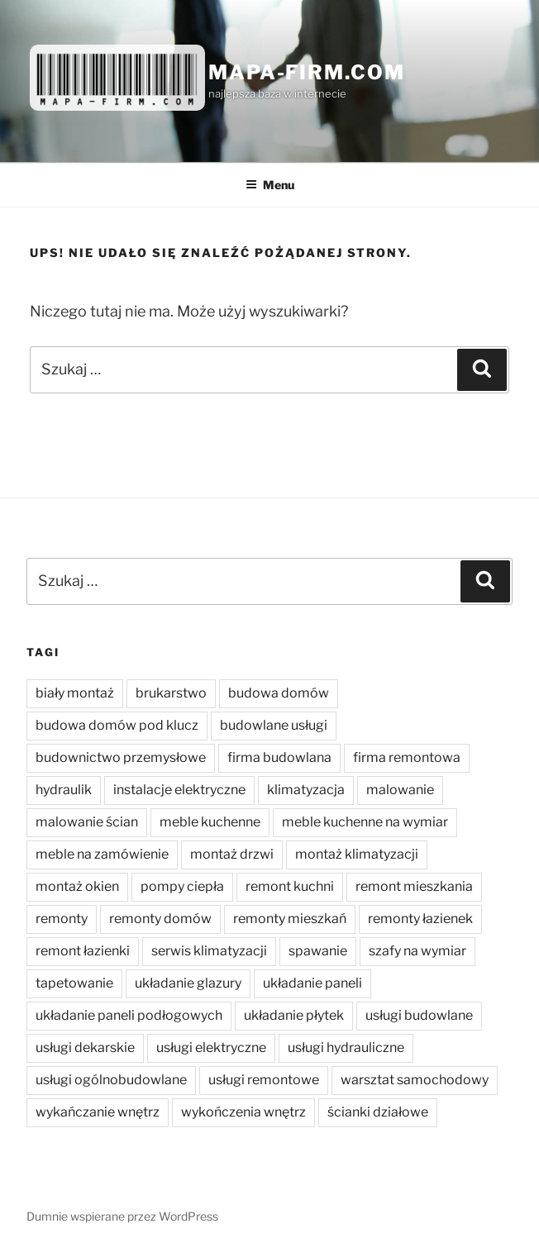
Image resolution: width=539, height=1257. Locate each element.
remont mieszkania (414, 886)
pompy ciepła (182, 886)
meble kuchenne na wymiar (365, 822)
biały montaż (75, 693)
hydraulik (64, 790)
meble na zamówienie (102, 854)
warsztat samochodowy (415, 1080)
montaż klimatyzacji (356, 854)
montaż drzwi (232, 854)
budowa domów (278, 693)
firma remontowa (406, 757)
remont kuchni (290, 886)
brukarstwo (171, 693)
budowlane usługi (273, 725)
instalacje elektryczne (179, 790)
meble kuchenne (210, 822)
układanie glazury (188, 983)
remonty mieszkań (289, 918)
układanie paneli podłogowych (129, 1015)
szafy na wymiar (417, 951)
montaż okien (77, 886)
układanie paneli (312, 983)
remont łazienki (83, 951)
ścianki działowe (377, 1112)
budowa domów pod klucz (117, 725)
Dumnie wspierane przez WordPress (122, 1216)
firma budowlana (279, 757)
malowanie (400, 790)
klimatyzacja (306, 790)
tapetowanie (74, 983)
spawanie (318, 951)
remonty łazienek (420, 918)
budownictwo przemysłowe (121, 757)
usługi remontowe (263, 1080)
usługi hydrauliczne (346, 1047)
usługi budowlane (419, 1015)
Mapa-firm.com (306, 72)
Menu (270, 185)
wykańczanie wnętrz (98, 1112)
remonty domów (160, 918)
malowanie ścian (87, 822)
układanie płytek (294, 1015)
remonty (62, 918)
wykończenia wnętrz (243, 1112)
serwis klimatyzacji (209, 951)
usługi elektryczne (211, 1047)
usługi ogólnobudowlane (111, 1080)
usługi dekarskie (85, 1047)
